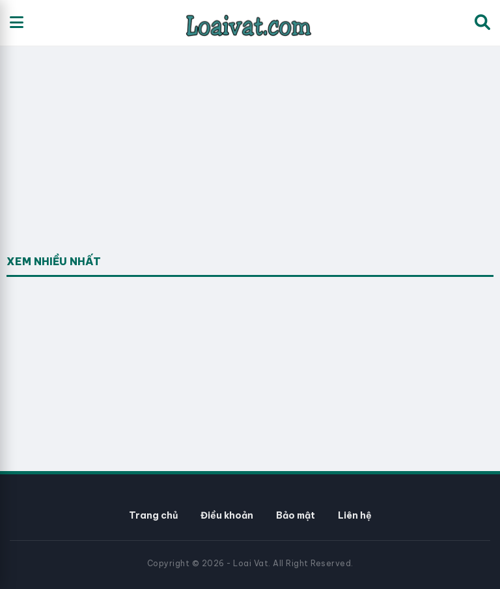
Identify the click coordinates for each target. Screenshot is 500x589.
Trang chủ (153, 515)
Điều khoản (227, 515)
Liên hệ (355, 515)
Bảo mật (295, 515)
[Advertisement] (104, 166)
